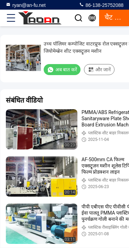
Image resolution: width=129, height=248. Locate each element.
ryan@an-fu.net (26, 5)
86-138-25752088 (101, 5)
